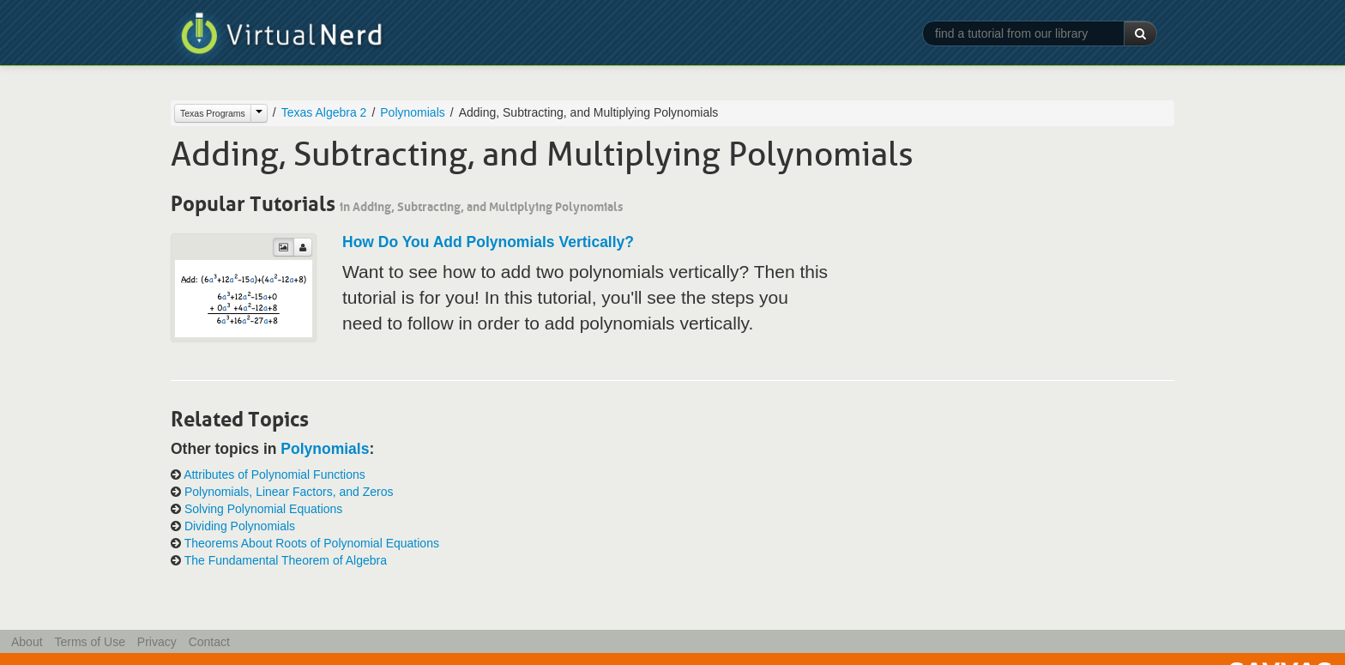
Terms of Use (89, 642)
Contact (209, 642)
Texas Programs (212, 113)
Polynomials (412, 112)
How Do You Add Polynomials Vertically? (488, 242)
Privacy (157, 642)
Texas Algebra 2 (324, 112)
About (27, 642)
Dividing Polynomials (239, 526)
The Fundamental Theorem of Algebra (285, 560)
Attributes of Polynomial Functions (274, 474)
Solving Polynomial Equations (263, 509)
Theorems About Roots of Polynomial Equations (311, 543)
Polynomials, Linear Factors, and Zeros (289, 492)
